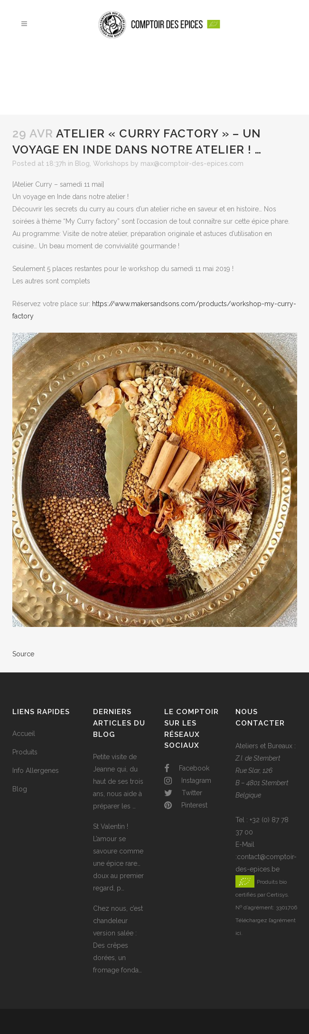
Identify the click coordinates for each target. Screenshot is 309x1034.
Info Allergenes (35, 770)
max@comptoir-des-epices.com (191, 163)
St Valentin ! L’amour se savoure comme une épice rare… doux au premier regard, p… (118, 857)
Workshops (111, 163)
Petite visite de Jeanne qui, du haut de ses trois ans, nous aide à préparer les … (118, 781)
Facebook (186, 768)
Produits (24, 752)
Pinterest (185, 805)
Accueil (23, 733)
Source (23, 654)
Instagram (187, 780)
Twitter (183, 793)
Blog (82, 163)
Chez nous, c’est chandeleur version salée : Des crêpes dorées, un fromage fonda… (118, 939)
